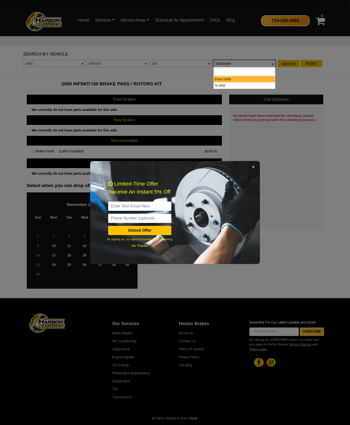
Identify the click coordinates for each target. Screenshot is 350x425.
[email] (139, 206)
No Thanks (139, 246)
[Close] (253, 167)
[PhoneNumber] (139, 218)
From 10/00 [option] (223, 79)
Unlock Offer (139, 230)
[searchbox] (244, 71)
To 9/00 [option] (220, 85)
